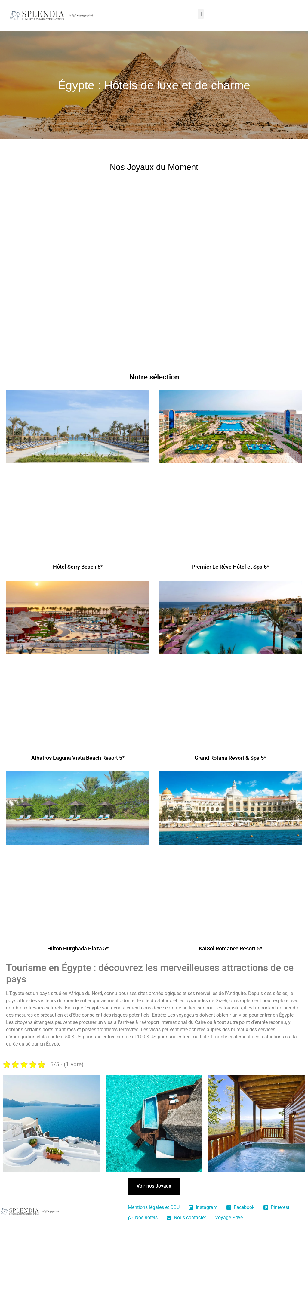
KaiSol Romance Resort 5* (230, 948)
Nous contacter (186, 1217)
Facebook (240, 1207)
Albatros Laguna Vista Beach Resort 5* (78, 758)
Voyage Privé (229, 1217)
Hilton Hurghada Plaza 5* (78, 948)
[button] (201, 14)
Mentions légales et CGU (154, 1207)
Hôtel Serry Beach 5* (78, 567)
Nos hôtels (143, 1217)
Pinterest (276, 1207)
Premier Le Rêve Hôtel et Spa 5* (230, 567)
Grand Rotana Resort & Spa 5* (230, 758)
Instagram (203, 1207)
